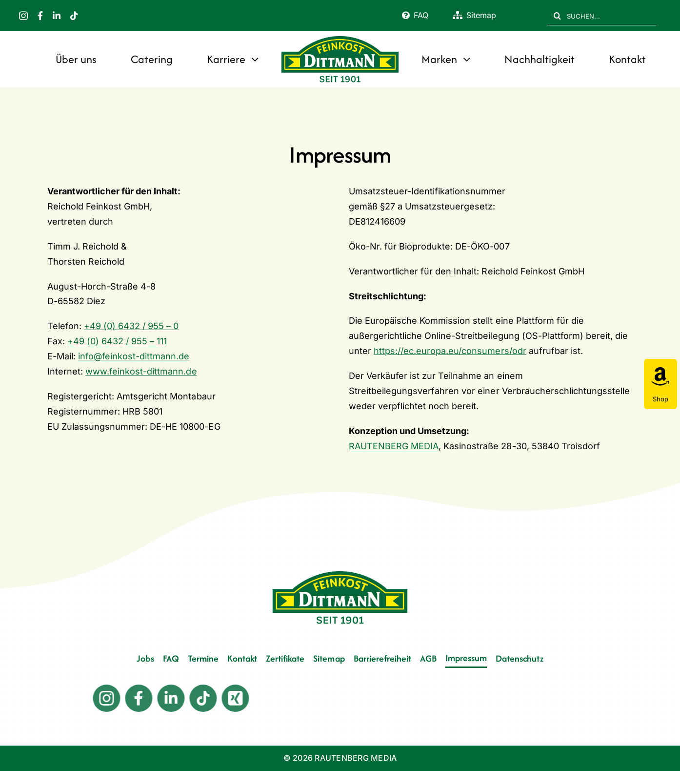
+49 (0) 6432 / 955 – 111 (117, 341)
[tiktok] (74, 15)
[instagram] (23, 15)
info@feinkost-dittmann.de (133, 356)
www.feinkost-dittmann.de (141, 371)
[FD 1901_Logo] (340, 37)
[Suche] (557, 15)
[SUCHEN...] (602, 15)
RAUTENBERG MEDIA (394, 446)
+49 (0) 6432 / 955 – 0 (131, 326)
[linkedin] (56, 15)
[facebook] (40, 15)
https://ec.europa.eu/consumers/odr (450, 351)
